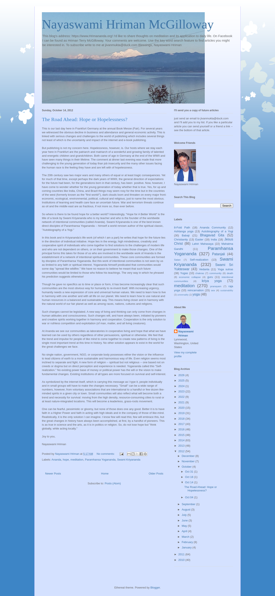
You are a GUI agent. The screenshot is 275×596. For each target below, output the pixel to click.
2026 (181, 375)
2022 (181, 396)
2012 (181, 451)
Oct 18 (189, 477)
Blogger (155, 587)
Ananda (56, 459)
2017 (181, 424)
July (185, 514)
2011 (181, 554)
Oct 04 (189, 497)
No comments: (106, 453)
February (188, 542)
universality (183, 295)
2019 (181, 413)
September (189, 504)
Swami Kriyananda (128, 459)
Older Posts (156, 473)
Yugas (184, 273)
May (185, 525)
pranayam (215, 286)
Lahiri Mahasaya (202, 243)
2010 (181, 559)
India (214, 239)
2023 (181, 391)
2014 (181, 440)
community (215, 273)
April (185, 531)
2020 (181, 407)
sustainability (226, 290)
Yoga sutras (225, 269)
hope (66, 459)
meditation (76, 459)
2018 (181, 418)
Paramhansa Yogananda (100, 459)
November (189, 461)
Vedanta (204, 269)
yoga (196, 294)
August (186, 509)
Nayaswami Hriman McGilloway (128, 24)
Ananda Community (213, 227)
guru (210, 277)
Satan (177, 259)
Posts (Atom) (113, 483)
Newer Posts (53, 473)
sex (213, 290)
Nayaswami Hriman (186, 333)
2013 (181, 445)
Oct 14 (189, 482)
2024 (181, 386)
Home (105, 473)
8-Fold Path (182, 227)
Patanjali (218, 254)
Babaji (185, 235)
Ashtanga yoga (183, 231)
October (187, 466)
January (187, 547)
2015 (181, 435)
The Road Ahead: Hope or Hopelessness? (84, 119)
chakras (199, 273)
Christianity (181, 239)
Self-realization (199, 259)
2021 (181, 402)
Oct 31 (189, 471)
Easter (199, 239)
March (186, 536)
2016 (181, 429)
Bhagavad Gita (212, 235)
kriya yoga (212, 281)
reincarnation (196, 290)
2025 (181, 380)
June (185, 520)
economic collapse (190, 277)
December (189, 456)
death (230, 273)
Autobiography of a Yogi (217, 231)
